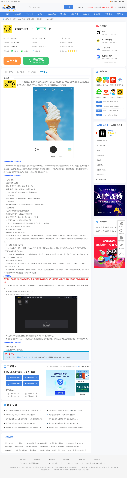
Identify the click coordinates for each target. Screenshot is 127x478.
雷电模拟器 (120, 97)
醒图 (63, 450)
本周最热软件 (102, 125)
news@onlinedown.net (61, 470)
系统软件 (63, 14)
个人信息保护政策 (72, 463)
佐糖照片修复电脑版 (56, 443)
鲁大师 (105, 110)
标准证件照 (56, 450)
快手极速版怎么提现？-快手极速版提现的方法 (63, 419)
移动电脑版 (52, 14)
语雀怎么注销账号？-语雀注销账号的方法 (62, 415)
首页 (7, 14)
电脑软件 (18, 14)
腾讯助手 (112, 101)
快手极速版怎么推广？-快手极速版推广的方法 (20, 415)
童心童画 (33, 450)
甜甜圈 (53, 446)
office (104, 115)
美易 (98, 150)
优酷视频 (116, 106)
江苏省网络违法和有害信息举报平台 (93, 463)
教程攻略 (86, 14)
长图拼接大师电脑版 (20, 450)
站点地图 (97, 459)
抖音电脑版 (106, 106)
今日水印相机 (44, 446)
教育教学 (106, 227)
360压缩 (114, 115)
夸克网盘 (108, 115)
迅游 (116, 101)
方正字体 (109, 110)
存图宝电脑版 (18, 446)
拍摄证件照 (100, 175)
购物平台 (99, 231)
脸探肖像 (61, 446)
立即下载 (12, 60)
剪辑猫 (110, 131)
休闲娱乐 (99, 227)
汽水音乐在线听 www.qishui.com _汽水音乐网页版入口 (23, 410)
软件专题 (74, 14)
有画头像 (80, 443)
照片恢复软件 (101, 145)
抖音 (111, 7)
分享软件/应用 (84, 366)
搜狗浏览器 (122, 7)
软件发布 (122, 1)
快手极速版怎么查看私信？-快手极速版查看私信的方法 (23, 427)
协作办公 (113, 231)
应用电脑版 (31, 19)
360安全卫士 (82, 7)
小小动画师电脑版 (31, 446)
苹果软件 (41, 14)
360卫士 (99, 85)
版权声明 (66, 459)
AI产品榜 (114, 1)
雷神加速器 (106, 101)
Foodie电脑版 (30, 443)
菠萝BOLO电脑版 (78, 450)
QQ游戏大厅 (113, 97)
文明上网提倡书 (52, 463)
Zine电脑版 (8, 450)
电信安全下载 (13, 378)
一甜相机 (18, 357)
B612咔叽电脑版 (42, 443)
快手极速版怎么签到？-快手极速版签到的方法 (20, 423)
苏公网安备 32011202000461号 (79, 467)
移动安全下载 (13, 384)
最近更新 (120, 14)
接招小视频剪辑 (102, 141)
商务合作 (23, 459)
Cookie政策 (81, 459)
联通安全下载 (31, 384)
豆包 (115, 7)
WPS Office (105, 7)
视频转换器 (100, 155)
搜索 (68, 7)
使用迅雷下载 (13, 394)
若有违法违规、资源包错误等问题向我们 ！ (64, 366)
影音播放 (113, 227)
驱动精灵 (113, 85)
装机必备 (97, 14)
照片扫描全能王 (27, 357)
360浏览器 (97, 7)
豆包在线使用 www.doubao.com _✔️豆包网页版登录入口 (67, 410)
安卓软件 (29, 14)
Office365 (90, 7)
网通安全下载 (31, 378)
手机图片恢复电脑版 (72, 446)
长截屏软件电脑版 (44, 450)
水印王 (99, 160)
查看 (110, 135)
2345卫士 (115, 110)
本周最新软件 (116, 125)
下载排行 (108, 14)
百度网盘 (120, 85)
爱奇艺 (111, 106)
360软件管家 (106, 85)
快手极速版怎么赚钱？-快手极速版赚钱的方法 (63, 423)
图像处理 (40, 19)
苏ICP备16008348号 (61, 467)
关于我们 (52, 459)
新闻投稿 (37, 459)
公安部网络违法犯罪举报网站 (29, 463)
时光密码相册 (70, 443)
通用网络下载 (13, 396)
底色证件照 (8, 446)
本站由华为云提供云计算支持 (79, 470)
